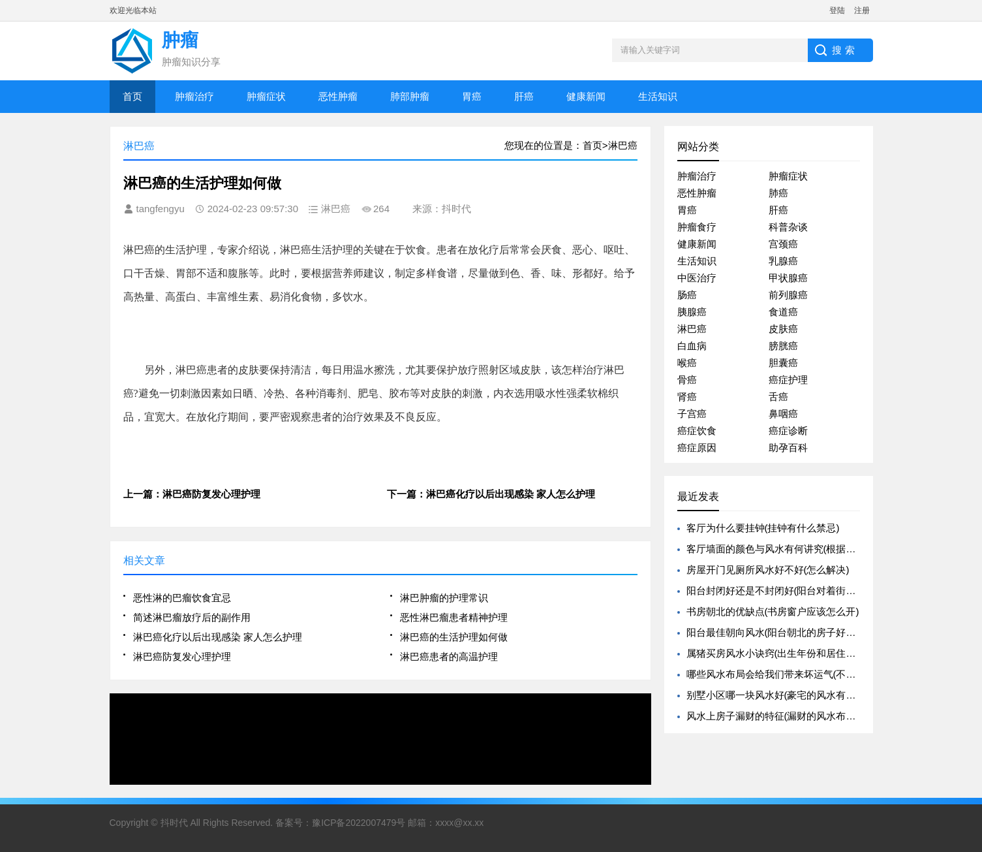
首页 (132, 96)
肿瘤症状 (266, 96)
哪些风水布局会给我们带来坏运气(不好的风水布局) (797, 674)
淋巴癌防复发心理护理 (182, 656)
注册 (862, 10)
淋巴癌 (692, 328)
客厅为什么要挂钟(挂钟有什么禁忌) (763, 527)
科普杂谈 (788, 226)
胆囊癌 (783, 362)
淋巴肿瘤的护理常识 (444, 597)
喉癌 (687, 362)
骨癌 (687, 379)
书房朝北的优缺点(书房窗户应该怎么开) (772, 611)
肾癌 (687, 396)
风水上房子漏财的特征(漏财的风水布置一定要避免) (797, 715)
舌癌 (778, 396)
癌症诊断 (788, 430)
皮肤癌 (783, 328)
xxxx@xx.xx (459, 822)
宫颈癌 (783, 243)
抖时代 (174, 822)
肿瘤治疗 (194, 96)
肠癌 (687, 294)
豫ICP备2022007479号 (358, 822)
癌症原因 (696, 447)
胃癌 (472, 96)
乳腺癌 (783, 260)
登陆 (837, 10)
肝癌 (524, 96)
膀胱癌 (783, 345)
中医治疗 (696, 277)
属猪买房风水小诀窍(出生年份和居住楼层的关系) (792, 653)
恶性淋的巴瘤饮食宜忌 (182, 597)
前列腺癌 (788, 294)
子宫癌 (692, 413)
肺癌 (778, 192)
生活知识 (657, 96)
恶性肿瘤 (338, 96)
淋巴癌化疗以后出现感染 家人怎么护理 (217, 636)
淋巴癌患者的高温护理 (449, 656)
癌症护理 (788, 379)
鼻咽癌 (783, 413)
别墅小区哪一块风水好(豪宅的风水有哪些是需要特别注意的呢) (821, 695)
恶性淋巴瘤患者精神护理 (454, 617)
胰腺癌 (692, 311)
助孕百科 (788, 447)
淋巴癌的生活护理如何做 (454, 636)
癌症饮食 (696, 430)
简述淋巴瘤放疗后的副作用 (192, 617)
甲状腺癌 (788, 277)
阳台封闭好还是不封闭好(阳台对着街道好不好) (787, 590)
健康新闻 (586, 96)
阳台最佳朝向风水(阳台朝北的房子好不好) (777, 632)
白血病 (692, 345)
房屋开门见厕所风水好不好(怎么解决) (768, 569)
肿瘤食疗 (696, 226)
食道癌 (783, 311)
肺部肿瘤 (409, 96)
